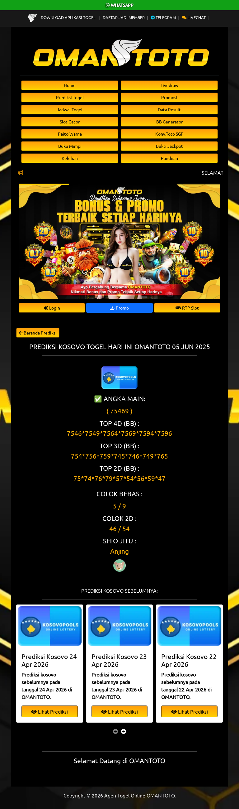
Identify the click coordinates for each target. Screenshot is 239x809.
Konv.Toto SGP (169, 134)
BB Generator (169, 121)
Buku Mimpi (70, 146)
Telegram (163, 17)
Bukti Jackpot (169, 146)
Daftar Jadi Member (124, 17)
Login (52, 308)
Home (70, 85)
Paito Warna (70, 134)
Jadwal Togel (69, 109)
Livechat (194, 17)
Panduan (169, 158)
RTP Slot (187, 308)
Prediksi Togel (70, 97)
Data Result (169, 109)
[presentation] (115, 731)
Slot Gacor (70, 121)
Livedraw (169, 85)
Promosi (169, 97)
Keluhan (70, 158)
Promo (119, 308)
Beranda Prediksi (38, 332)
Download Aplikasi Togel (62, 17)
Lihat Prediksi (49, 711)
